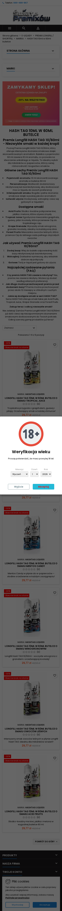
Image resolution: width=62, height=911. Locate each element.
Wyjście (18, 486)
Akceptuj (43, 486)
